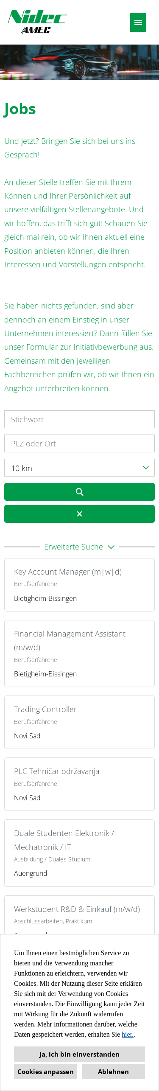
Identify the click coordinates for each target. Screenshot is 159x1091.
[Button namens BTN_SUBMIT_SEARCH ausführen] (79, 492)
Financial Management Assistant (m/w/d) (70, 640)
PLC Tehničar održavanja (57, 771)
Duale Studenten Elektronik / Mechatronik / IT (64, 840)
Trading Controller (45, 709)
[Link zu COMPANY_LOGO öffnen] (37, 22)
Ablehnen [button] (113, 1071)
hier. (128, 1034)
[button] (79, 546)
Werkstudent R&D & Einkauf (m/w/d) (77, 909)
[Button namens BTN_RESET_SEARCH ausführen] (79, 514)
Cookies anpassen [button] (45, 1071)
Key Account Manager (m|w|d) (68, 572)
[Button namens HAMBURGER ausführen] (138, 22)
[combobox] (79, 468)
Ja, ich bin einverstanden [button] (79, 1054)
